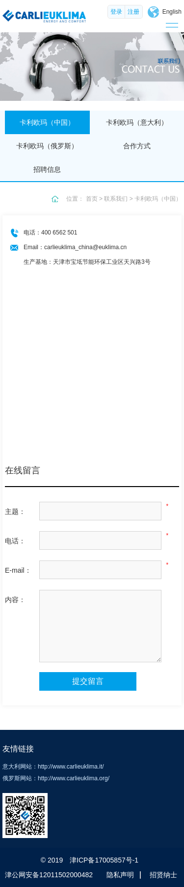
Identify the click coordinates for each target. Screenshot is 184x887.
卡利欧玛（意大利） (137, 122)
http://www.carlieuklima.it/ (71, 766)
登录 (116, 11)
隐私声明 (120, 875)
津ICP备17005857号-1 (104, 860)
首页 (92, 198)
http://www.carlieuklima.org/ (73, 778)
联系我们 (116, 198)
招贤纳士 (163, 875)
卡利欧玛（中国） (47, 122)
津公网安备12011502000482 (49, 875)
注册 (133, 11)
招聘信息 (47, 169)
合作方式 (137, 146)
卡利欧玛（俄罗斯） (47, 146)
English (172, 11)
